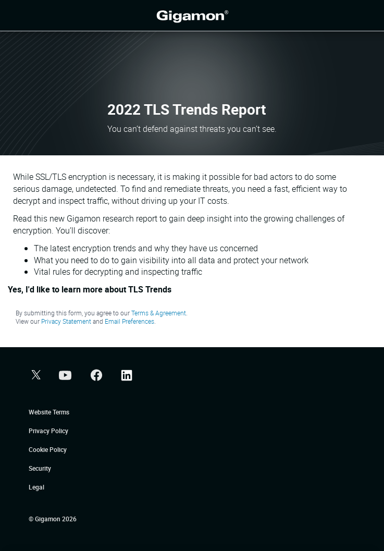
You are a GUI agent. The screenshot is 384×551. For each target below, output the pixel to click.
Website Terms (49, 412)
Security (40, 468)
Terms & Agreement (158, 313)
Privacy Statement (66, 321)
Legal (36, 487)
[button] (35, 376)
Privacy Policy (48, 430)
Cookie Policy (48, 449)
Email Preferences (129, 321)
